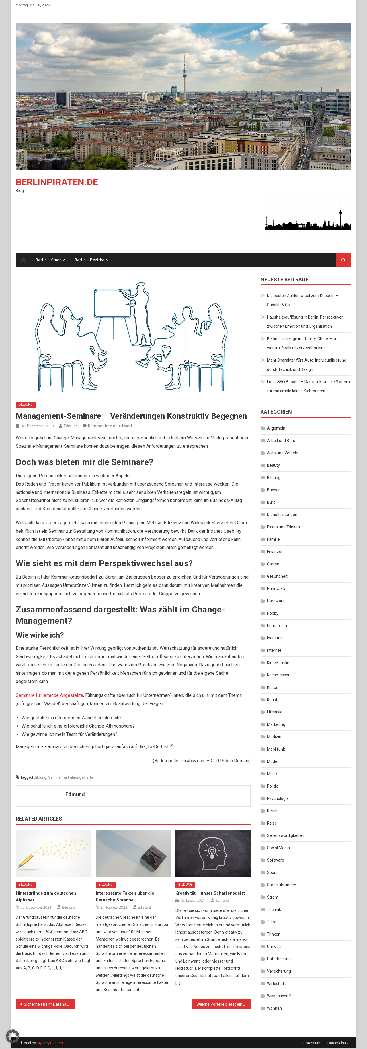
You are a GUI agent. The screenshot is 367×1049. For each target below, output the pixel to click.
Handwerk (276, 589)
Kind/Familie (278, 663)
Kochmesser (278, 675)
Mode (272, 762)
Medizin (274, 737)
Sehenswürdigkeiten (285, 836)
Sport (272, 873)
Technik (274, 910)
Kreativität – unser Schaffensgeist (210, 893)
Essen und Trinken (283, 527)
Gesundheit (277, 577)
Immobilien (277, 626)
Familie (273, 540)
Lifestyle (274, 712)
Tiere (271, 922)
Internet (274, 651)
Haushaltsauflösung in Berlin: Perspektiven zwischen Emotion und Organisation (305, 322)
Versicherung (279, 971)
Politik (272, 786)
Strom (272, 897)
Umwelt (274, 947)
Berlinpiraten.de (57, 182)
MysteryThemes (50, 1043)
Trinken (273, 934)
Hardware (276, 601)
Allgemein (276, 428)
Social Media (278, 848)
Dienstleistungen (282, 515)
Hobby (272, 614)
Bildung (26, 405)
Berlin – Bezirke (89, 260)
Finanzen (275, 552)
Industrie (275, 638)
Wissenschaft (279, 996)
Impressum (311, 1043)
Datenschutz (337, 1043)
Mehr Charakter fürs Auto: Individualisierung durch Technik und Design (306, 365)
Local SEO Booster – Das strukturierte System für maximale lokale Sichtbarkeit (308, 387)
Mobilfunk (276, 749)
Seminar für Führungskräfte (70, 778)
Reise (272, 823)
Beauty (273, 466)
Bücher (273, 490)
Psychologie (278, 799)
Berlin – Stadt (48, 260)
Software (275, 860)
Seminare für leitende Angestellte (49, 696)
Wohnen (274, 1009)
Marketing (276, 725)
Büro (271, 503)
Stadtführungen (281, 885)
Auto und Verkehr (283, 453)
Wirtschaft (276, 984)
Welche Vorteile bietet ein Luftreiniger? (223, 1005)
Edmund (71, 426)
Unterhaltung (279, 959)
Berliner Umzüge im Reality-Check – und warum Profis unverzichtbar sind (303, 344)
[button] (12, 1036)
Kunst (272, 700)
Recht (272, 811)
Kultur (272, 688)
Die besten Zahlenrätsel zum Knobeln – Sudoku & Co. (302, 301)
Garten (273, 564)
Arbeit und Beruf (282, 441)
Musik (272, 774)
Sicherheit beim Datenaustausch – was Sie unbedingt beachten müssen (49, 1005)
